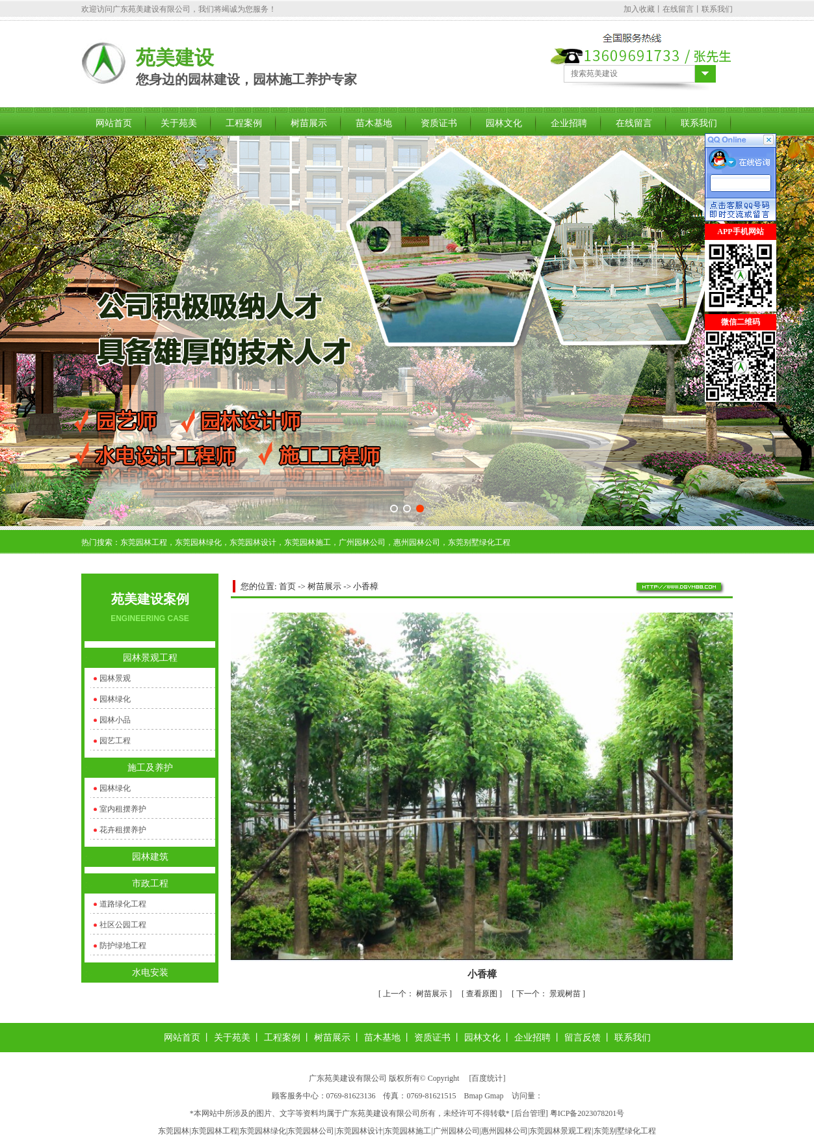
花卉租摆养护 (122, 829)
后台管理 (529, 1113)
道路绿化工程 (122, 903)
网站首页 (114, 123)
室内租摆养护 (122, 809)
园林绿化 (115, 699)
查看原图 (482, 993)
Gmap (493, 1095)
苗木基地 (374, 123)
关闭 (712, 409)
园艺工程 (115, 740)
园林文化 (504, 123)
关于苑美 (179, 123)
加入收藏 (639, 9)
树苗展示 (309, 123)
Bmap (473, 1095)
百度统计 (487, 1078)
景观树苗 (549, 993)
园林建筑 (150, 857)
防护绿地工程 (122, 945)
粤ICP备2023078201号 (587, 1113)
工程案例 (244, 123)
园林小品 (115, 719)
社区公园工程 (122, 924)
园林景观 (115, 678)
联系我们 (717, 9)
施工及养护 (150, 768)
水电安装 (150, 972)
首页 (287, 586)
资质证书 (439, 123)
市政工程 (150, 883)
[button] (394, 508)
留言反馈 (582, 1037)
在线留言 (678, 9)
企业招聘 (569, 123)
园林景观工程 (150, 658)
